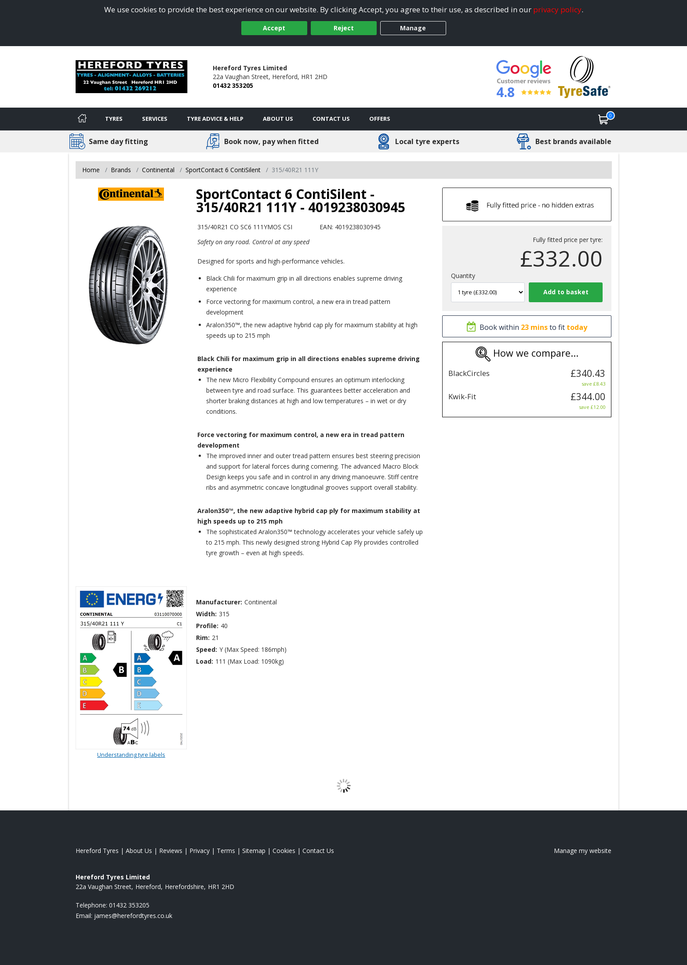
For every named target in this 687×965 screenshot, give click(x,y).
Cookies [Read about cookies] (284, 850)
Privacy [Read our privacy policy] (199, 850)
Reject (344, 28)
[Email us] (133, 915)
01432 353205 (233, 85)
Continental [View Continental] (158, 170)
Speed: (206, 649)
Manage (413, 28)
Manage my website (582, 850)
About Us (278, 119)
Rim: (203, 637)
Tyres (114, 119)
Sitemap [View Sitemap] (253, 850)
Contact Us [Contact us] (331, 119)
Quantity (463, 275)
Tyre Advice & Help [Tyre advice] (215, 119)
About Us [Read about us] (139, 850)
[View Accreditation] (584, 76)
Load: (204, 661)
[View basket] (603, 119)
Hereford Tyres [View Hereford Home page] (97, 850)
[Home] (82, 119)
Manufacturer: (219, 602)
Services (154, 119)
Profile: (207, 626)
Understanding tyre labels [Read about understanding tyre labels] (131, 755)
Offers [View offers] (379, 119)
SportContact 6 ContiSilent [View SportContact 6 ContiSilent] (223, 170)
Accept (274, 28)
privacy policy (557, 9)
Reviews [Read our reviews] (170, 850)
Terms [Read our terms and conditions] (226, 850)
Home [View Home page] (91, 170)
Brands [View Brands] (121, 170)
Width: (206, 614)
